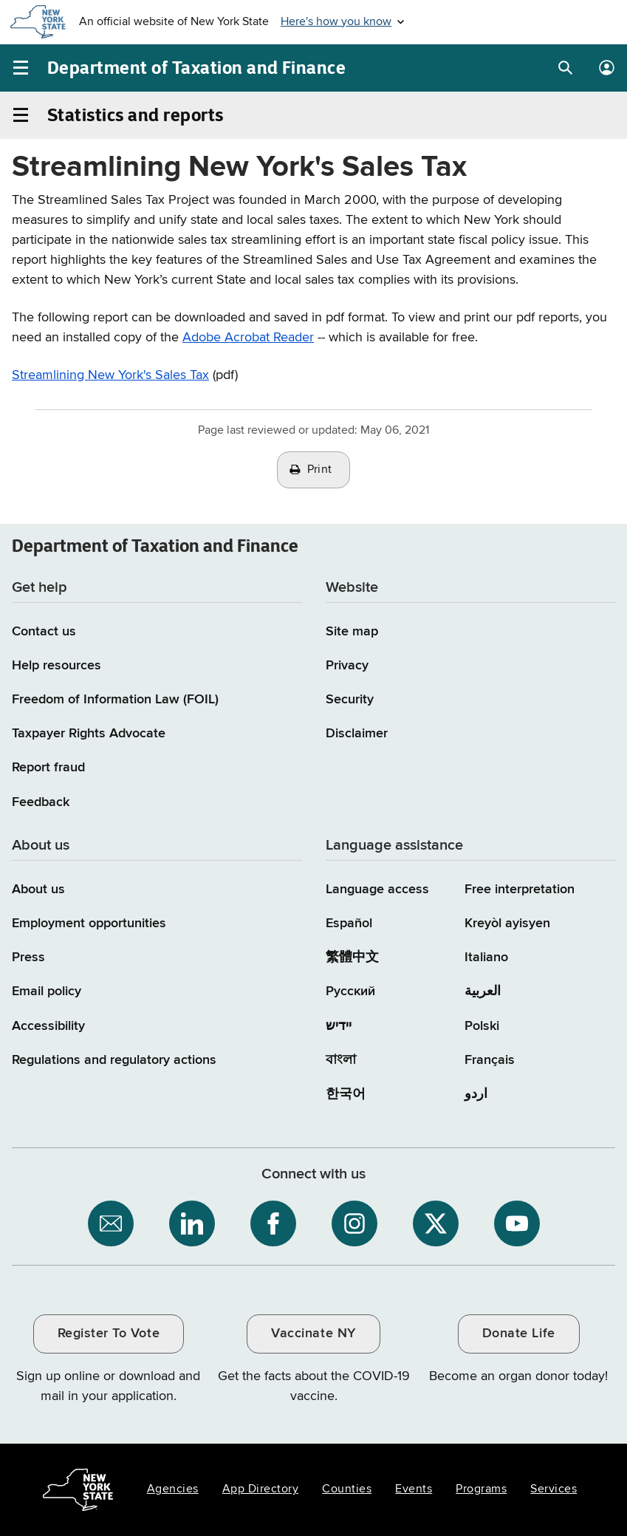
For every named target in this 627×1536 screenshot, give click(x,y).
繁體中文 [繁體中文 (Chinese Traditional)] (352, 957)
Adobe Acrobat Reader (248, 337)
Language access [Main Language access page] (377, 889)
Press (28, 957)
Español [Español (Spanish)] (349, 923)
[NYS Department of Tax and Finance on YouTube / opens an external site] (517, 1223)
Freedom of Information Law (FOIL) (115, 699)
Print (319, 470)
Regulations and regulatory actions (114, 1060)
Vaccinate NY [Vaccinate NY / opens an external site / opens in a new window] (313, 1333)
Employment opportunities (89, 923)
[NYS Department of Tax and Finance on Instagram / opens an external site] (354, 1223)
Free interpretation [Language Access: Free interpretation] (520, 889)
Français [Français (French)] (490, 1060)
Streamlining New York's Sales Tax (110, 375)
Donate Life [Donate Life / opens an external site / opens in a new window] (518, 1333)
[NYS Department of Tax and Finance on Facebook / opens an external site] (273, 1223)
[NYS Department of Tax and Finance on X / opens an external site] (436, 1223)
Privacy (347, 665)
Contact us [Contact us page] (44, 631)
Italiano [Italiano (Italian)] (486, 957)
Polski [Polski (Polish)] (482, 1026)
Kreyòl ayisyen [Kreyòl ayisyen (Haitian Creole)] (507, 923)
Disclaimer (357, 733)
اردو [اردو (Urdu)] (476, 1094)
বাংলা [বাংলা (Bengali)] (341, 1060)
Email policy (46, 991)
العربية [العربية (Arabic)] (483, 991)
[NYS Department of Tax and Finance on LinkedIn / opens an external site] (192, 1223)
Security (350, 699)
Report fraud (48, 767)
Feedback (40, 802)
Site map (352, 631)
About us (38, 889)
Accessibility (48, 1026)
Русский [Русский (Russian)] (350, 991)
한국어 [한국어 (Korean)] (346, 1094)
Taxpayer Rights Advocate (88, 733)
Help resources (56, 665)
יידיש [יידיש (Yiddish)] (339, 1026)
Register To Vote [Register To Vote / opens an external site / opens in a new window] (109, 1333)
